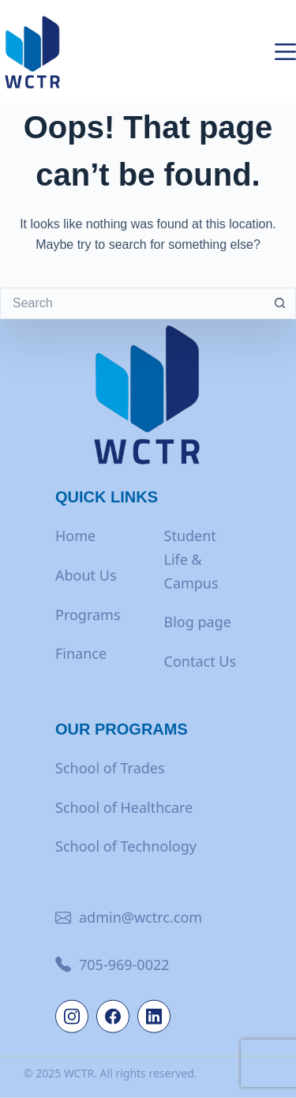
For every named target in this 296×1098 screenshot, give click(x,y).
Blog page (197, 621)
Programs (88, 613)
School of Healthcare (124, 806)
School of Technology (126, 846)
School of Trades (110, 767)
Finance (81, 653)
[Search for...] (132, 303)
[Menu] (285, 51)
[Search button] (280, 303)
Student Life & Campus (191, 559)
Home (75, 535)
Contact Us (200, 661)
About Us (86, 575)
